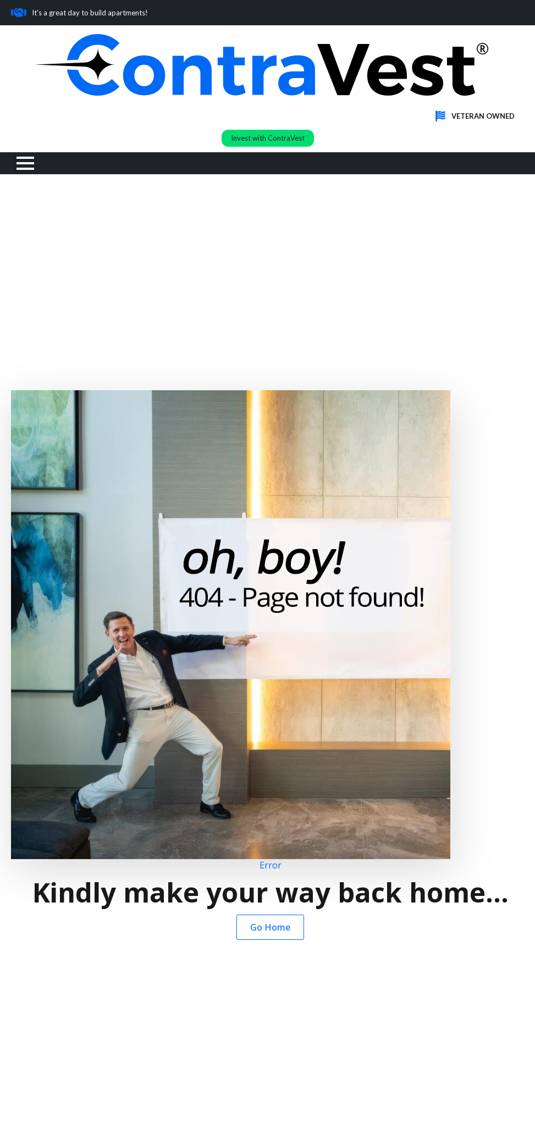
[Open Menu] (25, 163)
